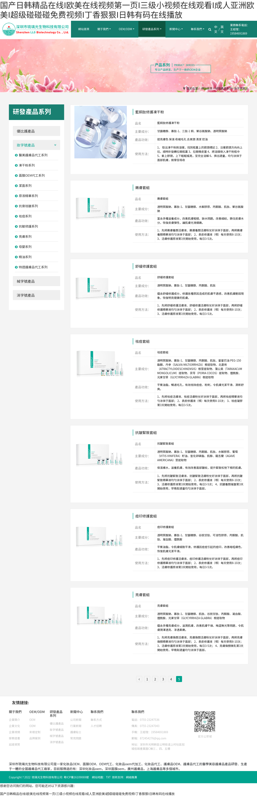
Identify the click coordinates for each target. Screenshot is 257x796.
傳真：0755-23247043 (146, 723)
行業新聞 (75, 723)
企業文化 (14, 723)
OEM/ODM (125, 29)
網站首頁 (83, 29)
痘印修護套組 (146, 517)
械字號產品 (24, 281)
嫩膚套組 (142, 189)
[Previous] (139, 679)
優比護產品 (24, 131)
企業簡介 (14, 717)
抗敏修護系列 (25, 226)
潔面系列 (22, 185)
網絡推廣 (131, 778)
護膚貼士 (75, 729)
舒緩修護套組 (146, 267)
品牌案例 (34, 735)
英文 (222, 29)
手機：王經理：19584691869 (150, 729)
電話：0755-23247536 (146, 717)
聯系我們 (196, 29)
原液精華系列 (25, 195)
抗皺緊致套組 (146, 434)
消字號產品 (24, 295)
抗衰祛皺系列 (25, 205)
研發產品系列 (150, 29)
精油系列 (22, 256)
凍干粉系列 (23, 165)
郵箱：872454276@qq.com (149, 735)
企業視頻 (14, 729)
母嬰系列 (22, 246)
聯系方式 (96, 717)
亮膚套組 (142, 596)
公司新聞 (75, 717)
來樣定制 (34, 729)
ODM (32, 723)
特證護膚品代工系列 (30, 267)
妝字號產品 (241, 88)
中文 (215, 29)
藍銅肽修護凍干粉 (149, 113)
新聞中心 (175, 29)
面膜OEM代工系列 (28, 175)
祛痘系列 (22, 216)
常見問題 (75, 735)
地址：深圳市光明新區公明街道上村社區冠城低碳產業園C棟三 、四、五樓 (158, 743)
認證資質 (14, 741)
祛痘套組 (142, 342)
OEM (32, 717)
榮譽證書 (14, 735)
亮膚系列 (22, 236)
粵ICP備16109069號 (76, 778)
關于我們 (102, 29)
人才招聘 (96, 723)
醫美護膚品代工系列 (30, 155)
